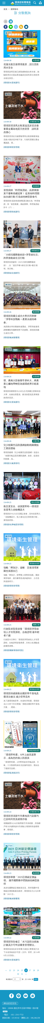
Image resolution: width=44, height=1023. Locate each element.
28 (34, 970)
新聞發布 (14, 9)
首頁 (5, 9)
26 (26, 970)
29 (38, 970)
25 (22, 970)
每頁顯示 (9, 979)
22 (10, 970)
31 (22, 974)
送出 (36, 979)
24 (18, 970)
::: (1, 1)
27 (30, 970)
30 (18, 974)
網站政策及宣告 (10, 1003)
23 (14, 970)
